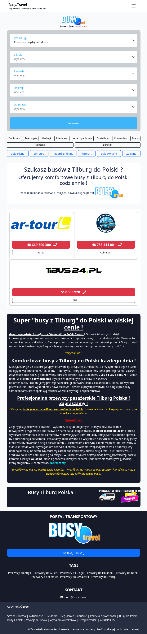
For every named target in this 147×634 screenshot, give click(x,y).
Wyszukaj (73, 123)
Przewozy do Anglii (20, 573)
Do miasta (20, 104)
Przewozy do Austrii (46, 573)
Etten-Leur (62, 138)
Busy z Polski (15, 620)
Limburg (39, 153)
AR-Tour (41, 252)
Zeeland (131, 153)
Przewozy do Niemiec (44, 577)
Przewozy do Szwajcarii (74, 577)
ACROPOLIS (107, 620)
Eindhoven (14, 138)
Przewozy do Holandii (99, 573)
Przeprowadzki (88, 620)
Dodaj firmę (73, 552)
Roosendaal (120, 138)
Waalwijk (46, 138)
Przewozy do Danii (126, 573)
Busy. (27, 6)
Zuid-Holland (109, 153)
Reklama (52, 616)
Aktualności (36, 616)
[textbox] (72, 58)
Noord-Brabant (63, 153)
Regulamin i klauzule (74, 616)
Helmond (40, 144)
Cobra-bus (106, 252)
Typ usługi (20, 38)
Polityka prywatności (103, 616)
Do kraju (19, 88)
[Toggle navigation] (133, 6)
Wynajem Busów (36, 620)
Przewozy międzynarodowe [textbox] (31, 42)
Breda (135, 138)
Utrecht (86, 153)
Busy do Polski (128, 616)
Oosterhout (103, 138)
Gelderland (17, 153)
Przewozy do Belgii (72, 573)
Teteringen (31, 138)
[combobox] (74, 40)
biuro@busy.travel (75, 597)
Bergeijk (107, 144)
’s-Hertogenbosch (82, 138)
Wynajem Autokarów (63, 620)
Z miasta (19, 71)
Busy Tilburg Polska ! (52, 492)
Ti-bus (73, 300)
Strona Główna (16, 616)
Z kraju (18, 54)
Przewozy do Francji (103, 577)
